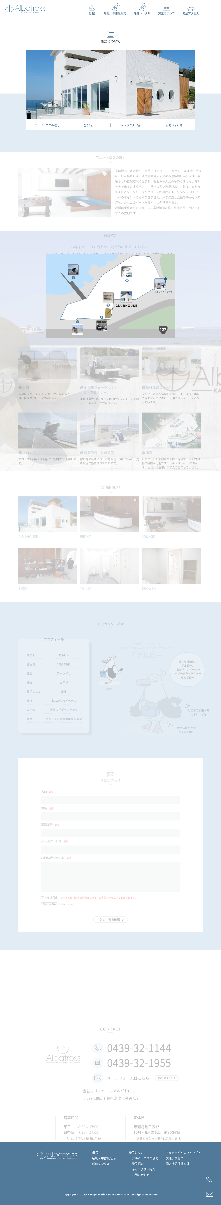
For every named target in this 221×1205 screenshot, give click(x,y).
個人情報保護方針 (177, 1163)
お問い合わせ (174, 125)
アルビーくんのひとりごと (183, 1152)
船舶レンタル (142, 8)
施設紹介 (89, 125)
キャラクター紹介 (132, 125)
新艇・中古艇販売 (115, 8)
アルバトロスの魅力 (47, 125)
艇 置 (91, 8)
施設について (166, 8)
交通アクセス (191, 8)
